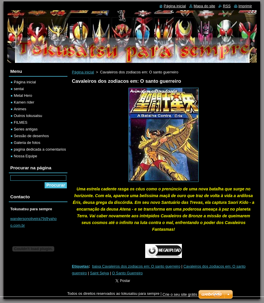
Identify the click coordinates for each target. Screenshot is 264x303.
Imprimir (245, 6)
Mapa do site (204, 6)
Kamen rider (24, 102)
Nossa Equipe (25, 156)
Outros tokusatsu (28, 115)
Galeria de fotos (27, 142)
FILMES (20, 122)
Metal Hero (23, 95)
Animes (20, 109)
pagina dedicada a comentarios (40, 149)
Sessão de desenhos (31, 136)
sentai (19, 89)
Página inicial (83, 72)
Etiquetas (80, 266)
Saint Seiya (99, 273)
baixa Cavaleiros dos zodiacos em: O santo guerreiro (136, 266)
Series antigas (26, 129)
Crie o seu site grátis (180, 294)
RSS (227, 6)
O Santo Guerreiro (127, 273)
